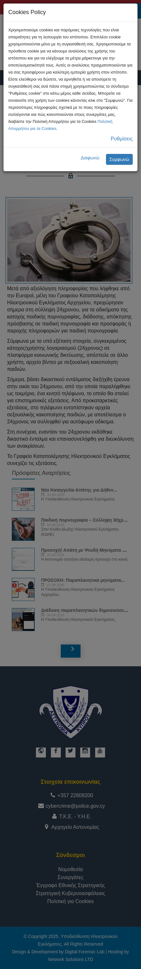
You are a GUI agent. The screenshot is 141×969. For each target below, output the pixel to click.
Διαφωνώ (90, 157)
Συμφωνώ (119, 159)
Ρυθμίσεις (122, 138)
